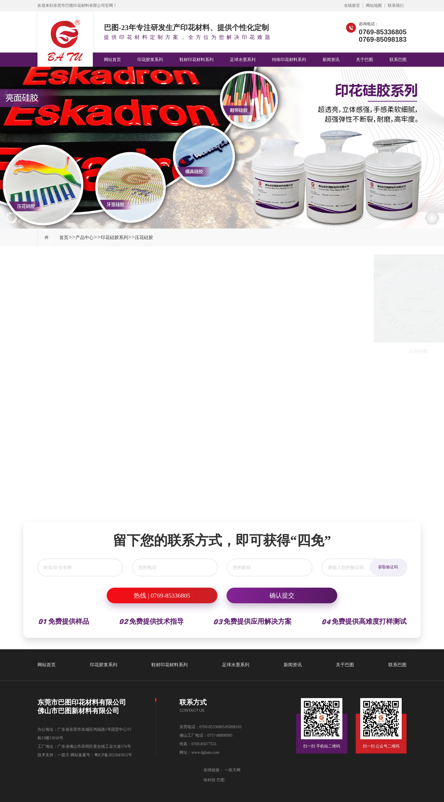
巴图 (220, 780)
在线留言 (352, 5)
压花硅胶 (144, 237)
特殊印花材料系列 (289, 59)
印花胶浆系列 (150, 59)
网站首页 (112, 59)
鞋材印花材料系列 (196, 59)
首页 (63, 237)
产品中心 (85, 237)
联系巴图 (398, 59)
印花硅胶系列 (114, 237)
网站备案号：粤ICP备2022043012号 (101, 755)
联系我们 (396, 5)
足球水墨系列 (242, 59)
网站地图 (374, 5)
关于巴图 (364, 59)
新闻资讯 (331, 59)
